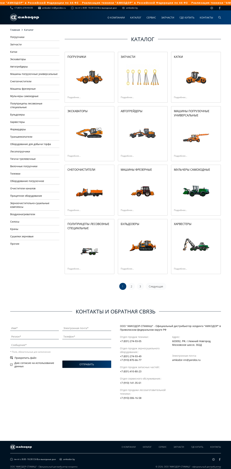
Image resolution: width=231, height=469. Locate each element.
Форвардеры (18, 129)
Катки (13, 51)
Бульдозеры (17, 114)
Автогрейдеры (19, 66)
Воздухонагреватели (22, 214)
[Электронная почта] (86, 327)
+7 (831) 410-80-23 (130, 371)
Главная (15, 29)
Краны (14, 229)
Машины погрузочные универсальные (34, 74)
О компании (116, 17)
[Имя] (34, 327)
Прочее (14, 243)
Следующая (156, 286)
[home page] (24, 17)
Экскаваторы (18, 59)
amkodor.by (130, 8)
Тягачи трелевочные (23, 158)
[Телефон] (86, 336)
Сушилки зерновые (22, 236)
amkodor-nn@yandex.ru (52, 8)
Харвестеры (17, 122)
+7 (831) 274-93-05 (21, 8)
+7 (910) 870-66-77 (130, 360)
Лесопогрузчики (20, 151)
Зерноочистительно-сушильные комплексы (29, 204)
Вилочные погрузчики (23, 166)
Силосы (14, 221)
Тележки (15, 173)
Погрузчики (17, 37)
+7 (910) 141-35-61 (130, 382)
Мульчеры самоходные (24, 96)
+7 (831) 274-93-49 (130, 356)
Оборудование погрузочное (27, 181)
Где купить (187, 17)
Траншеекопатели (21, 136)
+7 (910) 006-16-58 (130, 398)
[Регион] (34, 336)
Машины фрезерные (23, 88)
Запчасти (167, 17)
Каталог (135, 17)
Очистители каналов (22, 188)
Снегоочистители (20, 81)
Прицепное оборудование (26, 195)
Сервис (151, 17)
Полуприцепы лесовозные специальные (26, 105)
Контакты (206, 17)
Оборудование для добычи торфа (30, 144)
